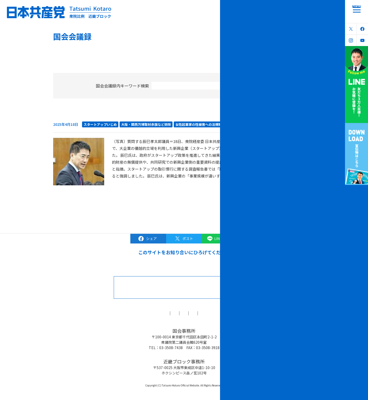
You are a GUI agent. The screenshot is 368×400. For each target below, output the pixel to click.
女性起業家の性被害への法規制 (198, 124)
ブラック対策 (182, 313)
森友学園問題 (215, 313)
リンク (243, 313)
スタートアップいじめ (100, 124)
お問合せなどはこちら (192, 287)
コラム (154, 313)
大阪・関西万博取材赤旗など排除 (146, 124)
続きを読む (260, 176)
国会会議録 (129, 313)
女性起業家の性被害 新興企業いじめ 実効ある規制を (115, 115)
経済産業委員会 (237, 124)
